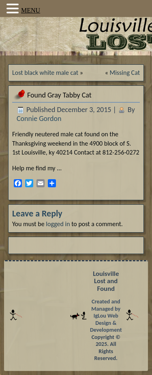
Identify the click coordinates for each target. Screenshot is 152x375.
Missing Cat (125, 72)
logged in (58, 224)
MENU (30, 10)
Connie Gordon (39, 118)
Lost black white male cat (45, 72)
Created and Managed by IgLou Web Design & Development (106, 315)
